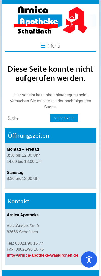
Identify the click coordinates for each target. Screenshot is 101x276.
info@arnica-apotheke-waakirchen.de (42, 255)
